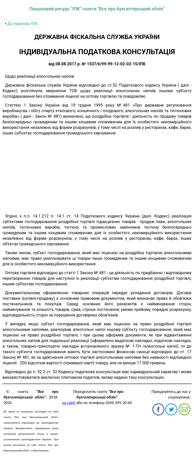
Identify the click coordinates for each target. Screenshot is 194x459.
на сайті (69, 402)
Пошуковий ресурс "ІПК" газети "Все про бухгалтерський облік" (96, 8)
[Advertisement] (97, 174)
